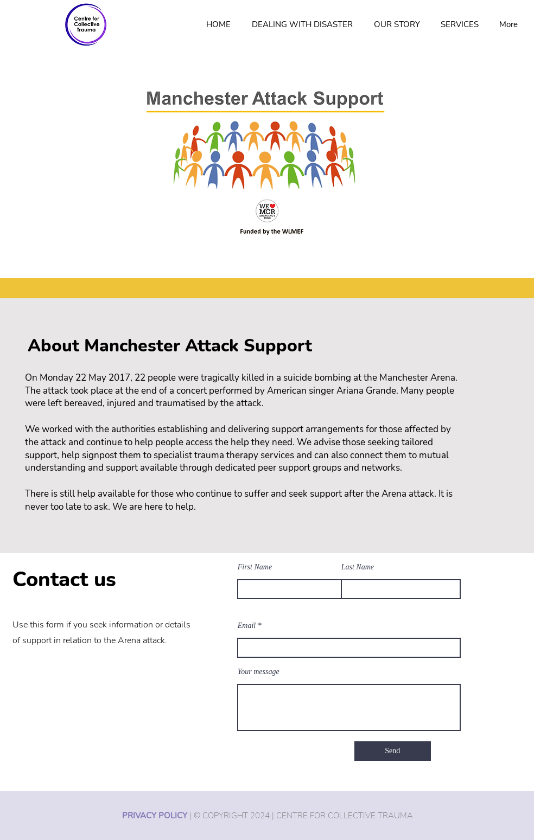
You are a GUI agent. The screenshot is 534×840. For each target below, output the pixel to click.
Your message (258, 672)
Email (247, 626)
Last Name (357, 567)
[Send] (392, 751)
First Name (255, 567)
